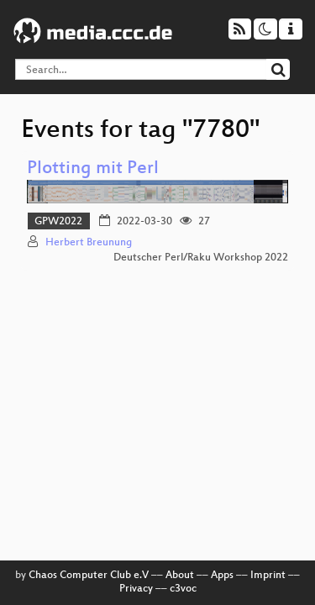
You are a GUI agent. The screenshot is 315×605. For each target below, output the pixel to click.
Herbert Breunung (88, 243)
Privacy (136, 589)
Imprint (268, 575)
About (179, 575)
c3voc (183, 589)
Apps (222, 575)
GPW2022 (58, 222)
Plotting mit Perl (93, 169)
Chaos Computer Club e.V (89, 575)
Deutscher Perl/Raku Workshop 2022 (200, 258)
